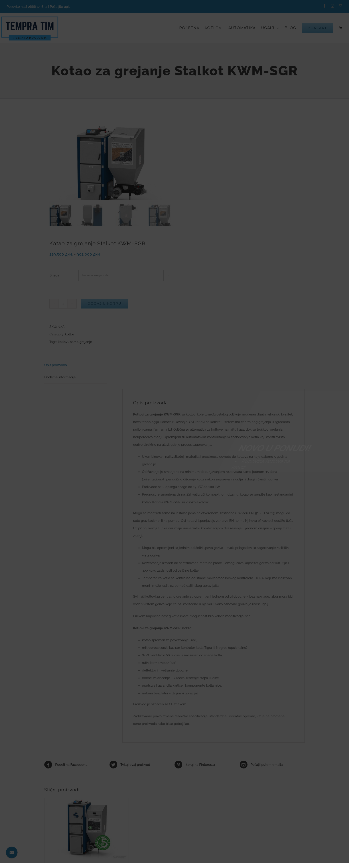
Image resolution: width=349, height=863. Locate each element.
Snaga (54, 275)
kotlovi (70, 334)
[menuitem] (192, 27)
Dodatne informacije (60, 377)
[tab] (75, 365)
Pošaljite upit (60, 7)
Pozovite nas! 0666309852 (27, 7)
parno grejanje (81, 342)
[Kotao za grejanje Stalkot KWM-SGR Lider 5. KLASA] (86, 829)
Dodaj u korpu (104, 304)
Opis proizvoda (55, 365)
